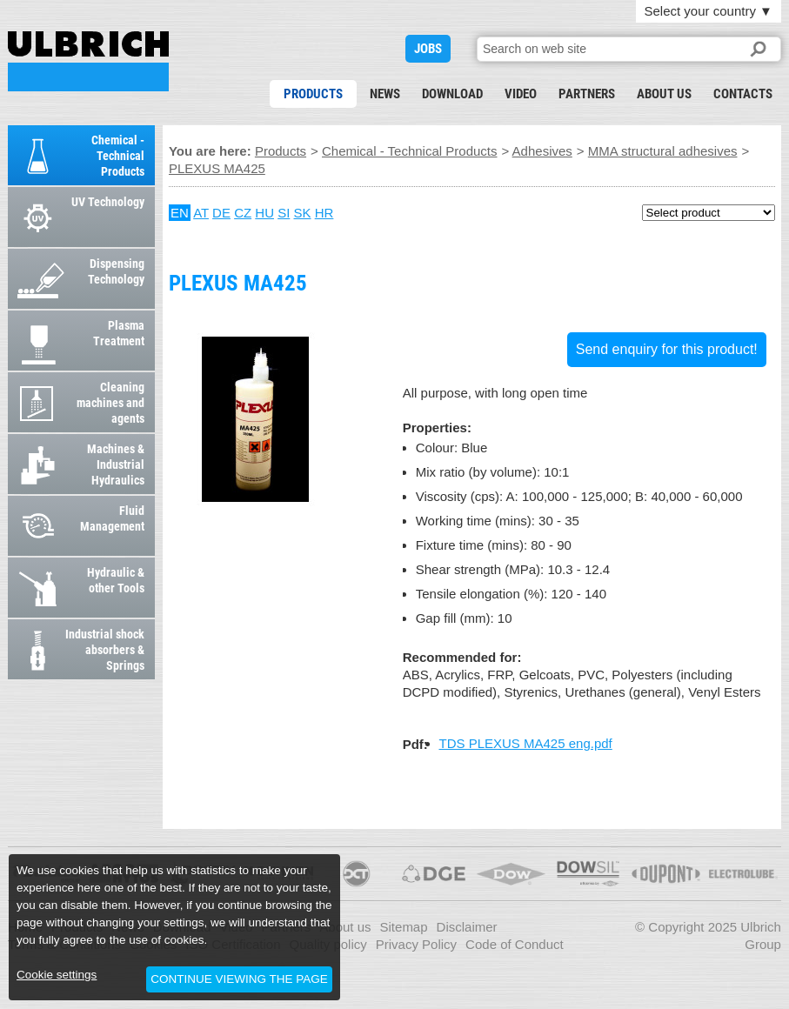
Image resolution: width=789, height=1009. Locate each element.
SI (283, 212)
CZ (242, 212)
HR (324, 212)
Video (521, 94)
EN (180, 212)
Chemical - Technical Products (409, 151)
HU (264, 212)
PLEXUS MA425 (88, 61)
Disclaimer (467, 926)
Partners (586, 94)
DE (221, 212)
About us (664, 94)
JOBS (428, 49)
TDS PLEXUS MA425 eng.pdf (525, 743)
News (385, 94)
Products (313, 94)
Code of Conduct (514, 944)
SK (302, 212)
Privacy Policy (416, 944)
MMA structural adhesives (663, 151)
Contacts (742, 94)
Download (452, 94)
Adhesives (542, 151)
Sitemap (404, 926)
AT (201, 212)
